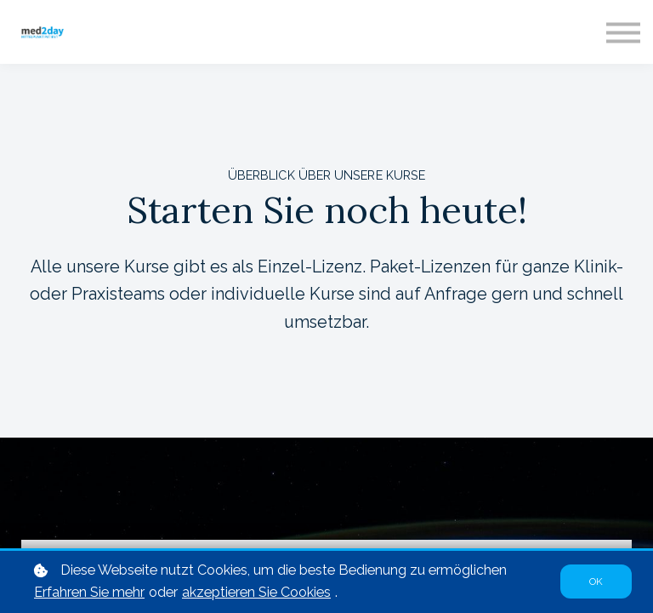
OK (596, 582)
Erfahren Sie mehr (89, 593)
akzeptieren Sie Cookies (256, 593)
